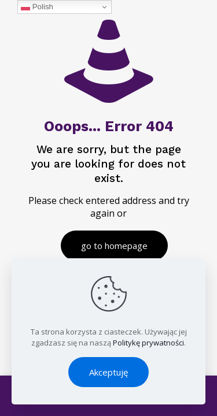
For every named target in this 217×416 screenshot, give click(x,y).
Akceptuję (108, 372)
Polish (37, 7)
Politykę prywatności (148, 342)
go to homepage (114, 245)
